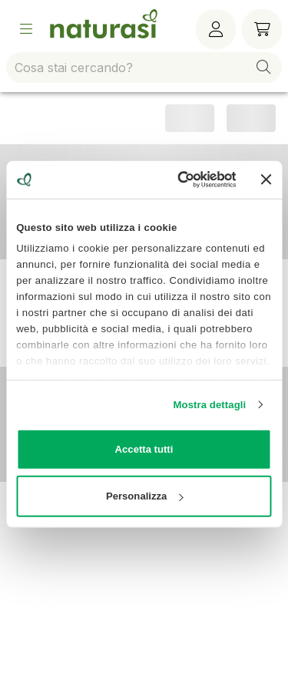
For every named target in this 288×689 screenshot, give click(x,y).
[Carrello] (262, 29)
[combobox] (144, 67)
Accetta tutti (144, 449)
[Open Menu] (26, 29)
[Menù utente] (216, 29)
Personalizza (144, 496)
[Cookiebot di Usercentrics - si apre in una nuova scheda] (176, 179)
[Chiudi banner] (266, 179)
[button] (263, 67)
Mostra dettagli (210, 404)
